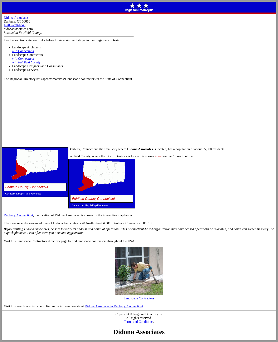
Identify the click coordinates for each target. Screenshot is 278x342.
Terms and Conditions (138, 321)
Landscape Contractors (139, 297)
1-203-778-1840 (14, 25)
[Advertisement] (139, 116)
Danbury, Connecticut (18, 215)
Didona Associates (16, 17)
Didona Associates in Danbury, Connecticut (114, 306)
